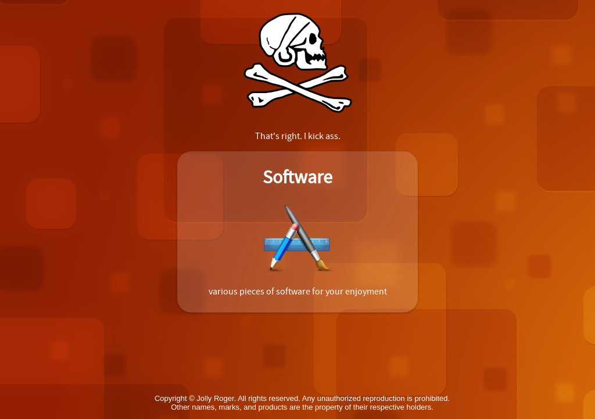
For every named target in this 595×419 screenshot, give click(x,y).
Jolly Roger (215, 398)
